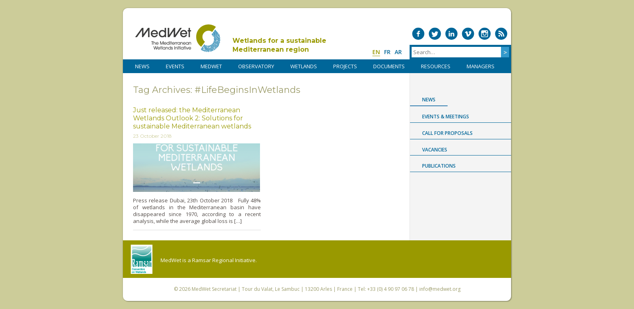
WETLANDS (303, 66)
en (376, 52)
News (428, 99)
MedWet (177, 38)
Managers (481, 66)
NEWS (142, 66)
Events (175, 66)
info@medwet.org (440, 289)
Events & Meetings (445, 116)
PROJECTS (345, 66)
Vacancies (434, 149)
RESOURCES (435, 66)
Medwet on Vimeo (468, 33)
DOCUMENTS (389, 66)
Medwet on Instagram (484, 33)
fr (387, 52)
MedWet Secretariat (214, 289)
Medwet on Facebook (418, 33)
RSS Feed (501, 33)
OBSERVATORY (256, 66)
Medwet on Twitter (435, 33)
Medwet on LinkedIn (451, 33)
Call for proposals (447, 133)
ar (398, 52)
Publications (439, 165)
